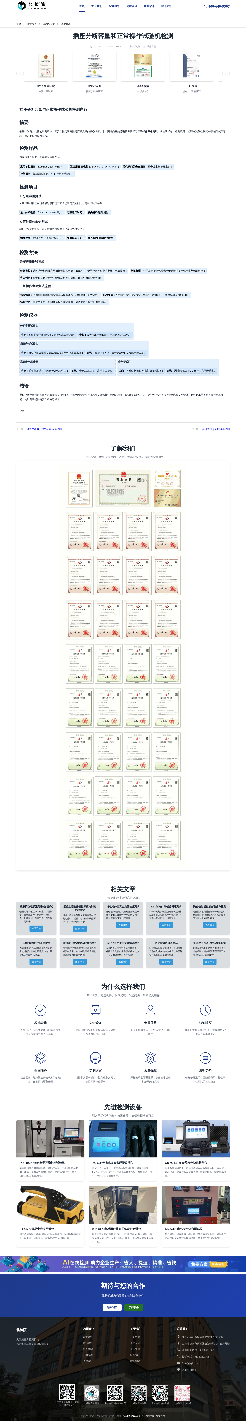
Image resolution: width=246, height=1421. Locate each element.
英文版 (87, 1360)
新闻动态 (149, 6)
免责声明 (160, 1416)
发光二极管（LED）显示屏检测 (44, 429)
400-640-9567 (217, 6)
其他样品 (66, 24)
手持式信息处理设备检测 (216, 429)
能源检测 (88, 1343)
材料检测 (88, 1337)
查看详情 (36, 928)
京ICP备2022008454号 (133, 1416)
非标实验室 (49, 24)
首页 (82, 6)
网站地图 (150, 1416)
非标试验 (88, 1354)
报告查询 (135, 1348)
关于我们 (96, 6)
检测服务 (114, 6)
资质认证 (131, 6)
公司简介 (135, 1337)
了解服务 (134, 1307)
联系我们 (167, 6)
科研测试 (88, 1348)
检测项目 (32, 24)
